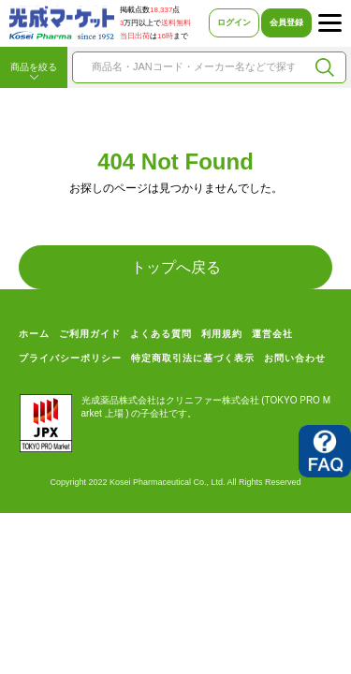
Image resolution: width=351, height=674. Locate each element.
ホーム (34, 334)
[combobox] (193, 67)
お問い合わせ (295, 358)
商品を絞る (33, 72)
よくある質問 (161, 334)
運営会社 (272, 334)
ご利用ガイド (90, 334)
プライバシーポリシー (70, 358)
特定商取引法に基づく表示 (193, 358)
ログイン (234, 22)
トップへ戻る (176, 267)
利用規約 (221, 334)
